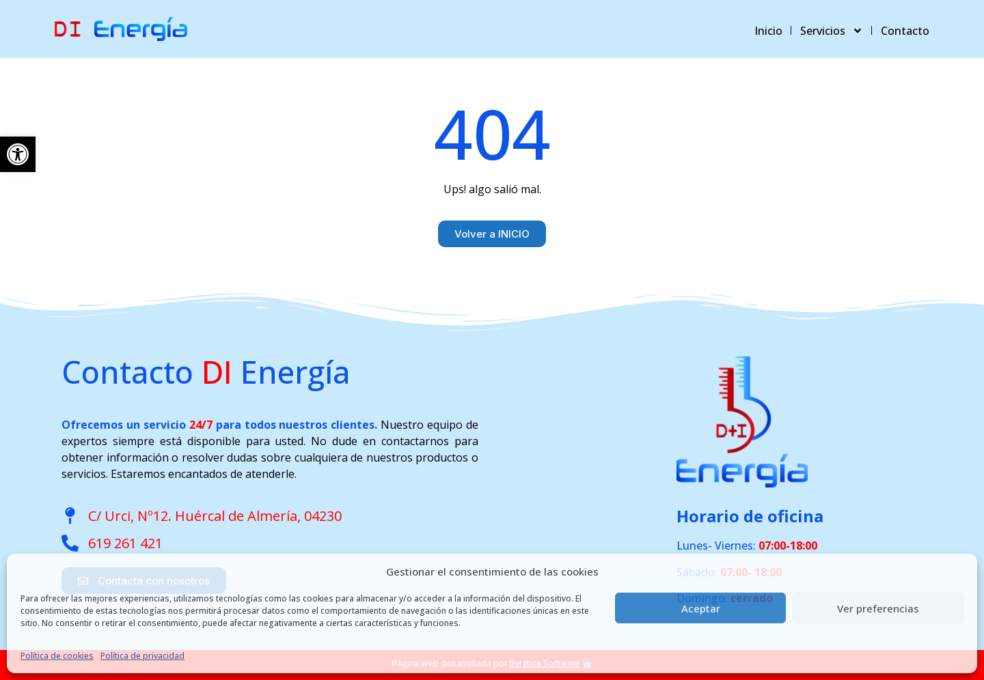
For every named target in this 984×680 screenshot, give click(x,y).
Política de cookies (57, 656)
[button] (18, 154)
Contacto (905, 30)
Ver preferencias (878, 608)
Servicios (831, 30)
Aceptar (700, 608)
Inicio (768, 30)
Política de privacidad (142, 656)
